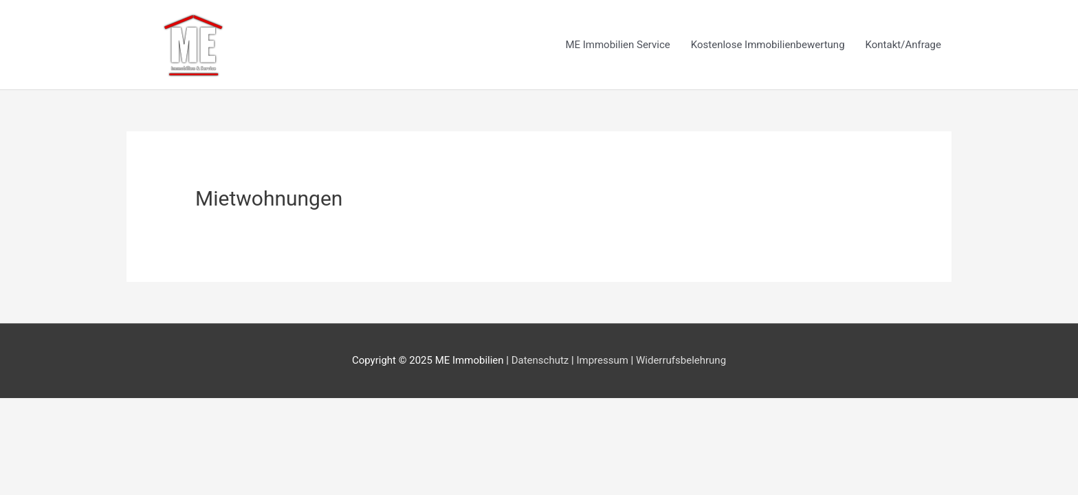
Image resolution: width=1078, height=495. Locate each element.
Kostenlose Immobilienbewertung (768, 44)
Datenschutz (540, 360)
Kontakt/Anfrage (903, 44)
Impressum (602, 360)
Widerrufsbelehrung (681, 360)
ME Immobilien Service (617, 44)
